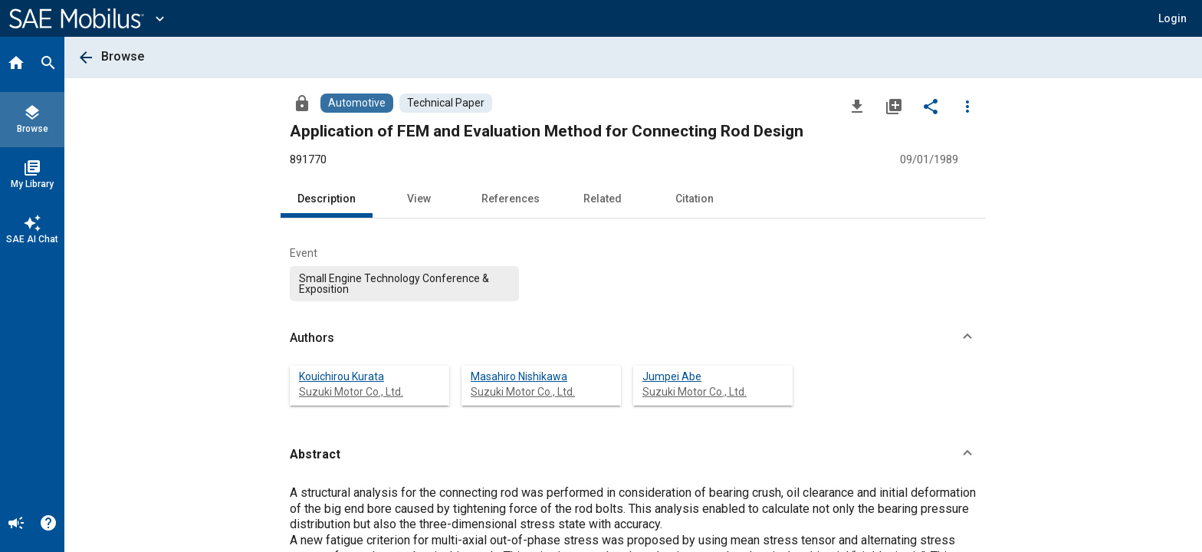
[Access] (302, 102)
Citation (694, 198)
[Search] (48, 64)
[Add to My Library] (894, 105)
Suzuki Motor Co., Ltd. (351, 392)
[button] (1172, 18)
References (510, 198)
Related (602, 198)
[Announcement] (16, 524)
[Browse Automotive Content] (356, 103)
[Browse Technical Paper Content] (445, 103)
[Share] (930, 105)
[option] (404, 283)
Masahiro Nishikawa (519, 376)
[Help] (48, 524)
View (419, 198)
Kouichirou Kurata (341, 376)
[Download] (857, 105)
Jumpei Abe (671, 376)
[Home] (16, 64)
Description (326, 198)
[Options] (967, 105)
